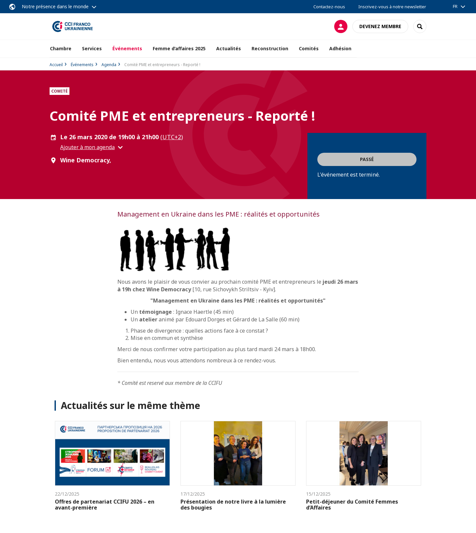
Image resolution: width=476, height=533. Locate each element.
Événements (82, 64)
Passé (367, 159)
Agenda (108, 64)
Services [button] (92, 48)
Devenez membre (380, 26)
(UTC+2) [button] (171, 137)
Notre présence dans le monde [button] (55, 6)
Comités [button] (309, 48)
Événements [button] (127, 48)
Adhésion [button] (340, 48)
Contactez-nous (329, 7)
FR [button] (455, 6)
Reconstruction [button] (270, 48)
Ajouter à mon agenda (87, 147)
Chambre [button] (60, 48)
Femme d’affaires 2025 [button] (179, 48)
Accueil (56, 64)
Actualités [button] (228, 48)
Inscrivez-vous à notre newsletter (392, 7)
